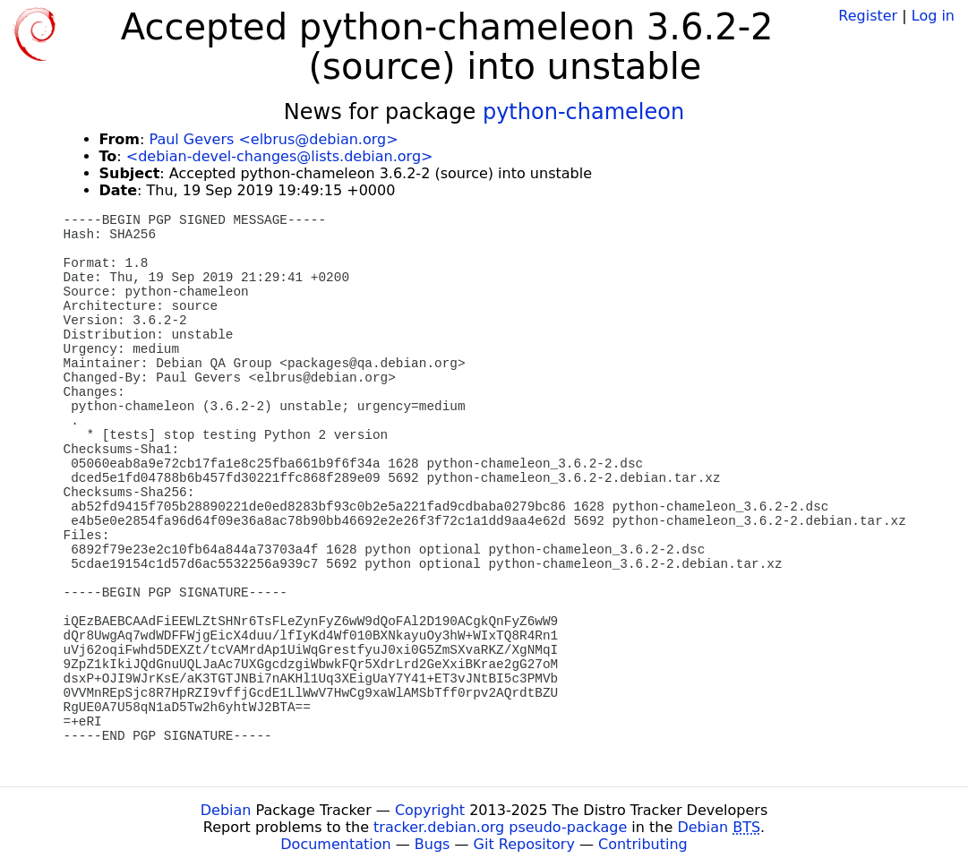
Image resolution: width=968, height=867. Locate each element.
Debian (226, 810)
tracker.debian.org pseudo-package (500, 827)
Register (867, 15)
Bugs (432, 844)
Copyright (430, 810)
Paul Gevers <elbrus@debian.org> (273, 139)
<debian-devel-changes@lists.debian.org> (279, 156)
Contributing (643, 844)
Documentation (335, 844)
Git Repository (524, 844)
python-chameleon (583, 111)
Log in (933, 15)
